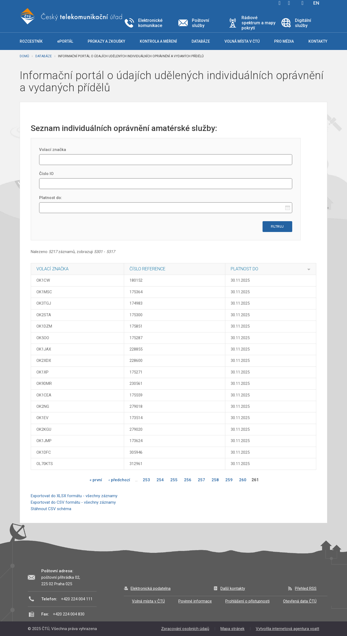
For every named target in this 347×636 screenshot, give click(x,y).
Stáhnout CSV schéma (51, 508)
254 (160, 479)
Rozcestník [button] (31, 41)
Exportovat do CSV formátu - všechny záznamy (73, 502)
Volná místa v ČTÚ (148, 601)
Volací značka (52, 149)
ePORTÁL (65, 41)
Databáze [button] (201, 41)
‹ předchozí (119, 479)
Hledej (302, 3)
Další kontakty (232, 588)
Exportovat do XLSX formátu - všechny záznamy (74, 495)
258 (215, 479)
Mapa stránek (232, 628)
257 (201, 479)
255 (174, 479)
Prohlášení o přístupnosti (247, 601)
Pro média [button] (284, 41)
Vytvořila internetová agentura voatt (287, 628)
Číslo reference (147, 268)
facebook (279, 3)
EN (316, 3)
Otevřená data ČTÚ (300, 601)
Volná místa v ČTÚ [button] (242, 41)
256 (187, 479)
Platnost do (244, 268)
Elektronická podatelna (151, 588)
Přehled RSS (306, 588)
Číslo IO (46, 173)
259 (229, 479)
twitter (289, 3)
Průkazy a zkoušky (106, 41)
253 (146, 479)
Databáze (43, 56)
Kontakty (317, 41)
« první (96, 479)
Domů (24, 56)
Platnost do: (50, 197)
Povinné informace (195, 601)
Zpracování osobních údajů (185, 628)
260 (242, 479)
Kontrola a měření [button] (158, 41)
